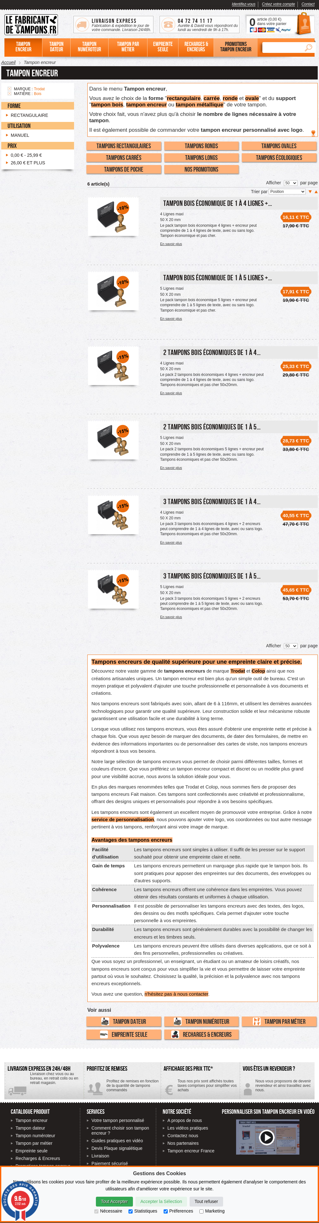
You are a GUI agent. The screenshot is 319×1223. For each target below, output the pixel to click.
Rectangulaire (29, 115)
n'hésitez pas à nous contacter (176, 994)
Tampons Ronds (201, 145)
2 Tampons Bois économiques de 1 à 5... (211, 427)
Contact (308, 4)
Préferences (178, 1210)
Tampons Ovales (279, 145)
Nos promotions (201, 169)
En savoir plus (171, 244)
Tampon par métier (279, 1021)
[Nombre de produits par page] (290, 183)
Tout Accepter (114, 1201)
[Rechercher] (281, 47)
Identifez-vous (244, 4)
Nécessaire (108, 1210)
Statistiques (142, 1210)
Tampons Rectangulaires (124, 145)
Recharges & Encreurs (201, 1034)
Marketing (211, 1210)
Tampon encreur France (191, 1150)
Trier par (260, 191)
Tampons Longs (201, 157)
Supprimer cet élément (9, 89)
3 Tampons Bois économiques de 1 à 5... (211, 576)
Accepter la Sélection (161, 1201)
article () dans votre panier (271, 21)
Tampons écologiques (279, 157)
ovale (252, 98)
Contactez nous (182, 1135)
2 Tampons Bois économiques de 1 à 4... (211, 352)
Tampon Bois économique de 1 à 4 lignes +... (217, 203)
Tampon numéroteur (201, 1021)
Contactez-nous (277, 1088)
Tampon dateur (123, 1021)
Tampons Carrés (123, 157)
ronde (230, 98)
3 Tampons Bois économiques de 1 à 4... (211, 501)
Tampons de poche (123, 169)
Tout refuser (206, 1201)
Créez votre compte (278, 4)
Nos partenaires (183, 1143)
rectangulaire (184, 98)
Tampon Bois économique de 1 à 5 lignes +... (217, 278)
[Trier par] (287, 191)
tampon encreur (146, 105)
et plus (28, 162)
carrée (211, 98)
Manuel (20, 135)
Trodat (237, 671)
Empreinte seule (123, 1034)
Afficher (273, 182)
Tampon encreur (31, 1120)
